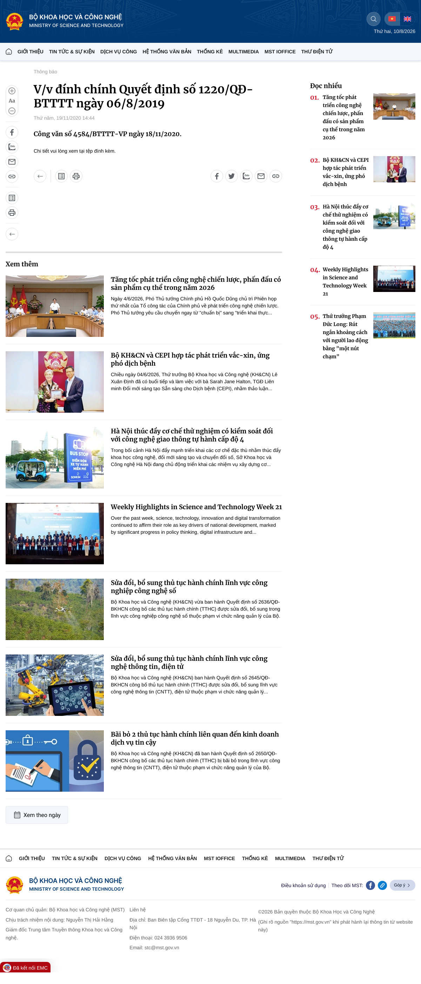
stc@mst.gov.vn (162, 947)
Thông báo (45, 71)
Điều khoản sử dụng (303, 885)
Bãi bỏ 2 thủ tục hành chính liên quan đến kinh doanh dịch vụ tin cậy (195, 738)
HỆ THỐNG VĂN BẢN (166, 51)
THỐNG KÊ (210, 51)
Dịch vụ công (118, 51)
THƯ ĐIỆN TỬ (317, 51)
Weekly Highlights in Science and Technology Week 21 (196, 507)
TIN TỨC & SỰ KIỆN (72, 51)
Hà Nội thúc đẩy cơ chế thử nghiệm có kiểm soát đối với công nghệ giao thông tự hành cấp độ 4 (192, 435)
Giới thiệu (31, 51)
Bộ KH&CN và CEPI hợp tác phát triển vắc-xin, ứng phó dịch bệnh (190, 359)
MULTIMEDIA (243, 51)
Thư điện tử (328, 858)
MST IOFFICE (280, 51)
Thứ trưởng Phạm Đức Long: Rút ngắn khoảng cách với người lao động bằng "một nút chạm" (345, 336)
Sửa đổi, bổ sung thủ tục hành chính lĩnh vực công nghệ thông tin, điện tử (189, 662)
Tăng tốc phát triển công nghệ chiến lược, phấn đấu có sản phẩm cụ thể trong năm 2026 (196, 283)
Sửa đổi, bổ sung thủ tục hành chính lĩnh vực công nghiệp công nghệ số (189, 587)
